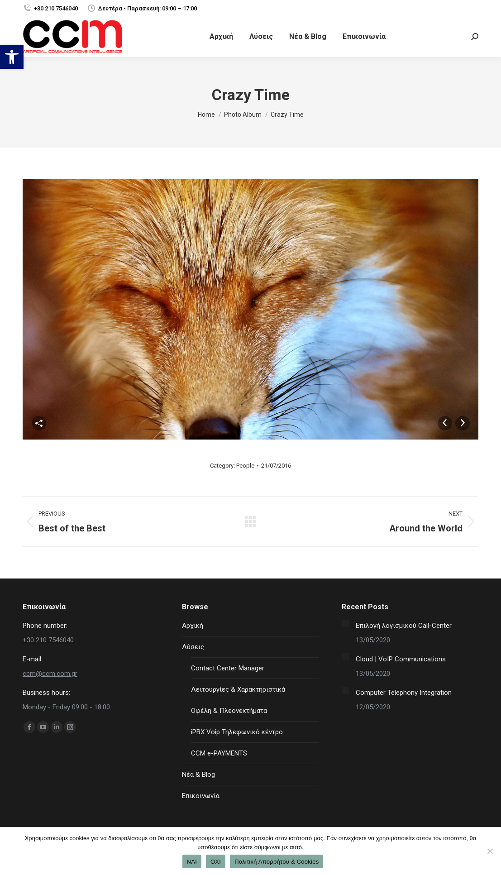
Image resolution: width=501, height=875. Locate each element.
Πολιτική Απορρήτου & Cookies (276, 861)
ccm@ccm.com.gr (50, 673)
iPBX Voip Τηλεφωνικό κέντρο (237, 732)
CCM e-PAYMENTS (219, 753)
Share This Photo (39, 423)
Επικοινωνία (200, 796)
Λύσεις (193, 647)
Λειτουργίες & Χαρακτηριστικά (238, 689)
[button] (12, 57)
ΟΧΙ (215, 861)
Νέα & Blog (198, 774)
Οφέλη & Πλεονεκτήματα (229, 711)
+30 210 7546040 (50, 8)
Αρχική (192, 626)
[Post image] (345, 623)
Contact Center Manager (227, 668)
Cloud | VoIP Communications (401, 659)
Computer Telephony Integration (404, 693)
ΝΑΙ (192, 861)
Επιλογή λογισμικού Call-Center (404, 626)
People (245, 465)
